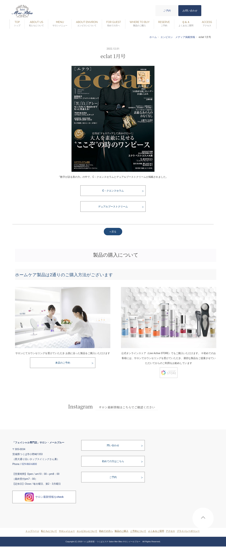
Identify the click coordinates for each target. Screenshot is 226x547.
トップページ (32, 531)
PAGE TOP (203, 519)
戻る (113, 231)
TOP (17, 23)
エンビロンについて (87, 531)
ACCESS (207, 23)
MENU (59, 23)
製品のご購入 (121, 531)
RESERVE (164, 23)
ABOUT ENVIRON (87, 23)
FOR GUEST (113, 23)
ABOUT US (36, 23)
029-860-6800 (29, 464)
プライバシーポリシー (188, 531)
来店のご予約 (62, 362)
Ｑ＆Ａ (186, 23)
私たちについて (49, 531)
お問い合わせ (189, 10)
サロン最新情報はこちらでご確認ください (127, 407)
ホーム (153, 37)
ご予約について (138, 531)
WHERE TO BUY (140, 23)
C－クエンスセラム (113, 190)
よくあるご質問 (156, 531)
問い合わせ (113, 445)
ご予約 (167, 10)
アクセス (170, 531)
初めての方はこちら (113, 461)
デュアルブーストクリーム (113, 206)
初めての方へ (106, 531)
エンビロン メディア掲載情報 (177, 37)
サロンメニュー (67, 531)
